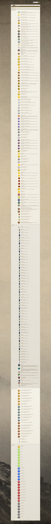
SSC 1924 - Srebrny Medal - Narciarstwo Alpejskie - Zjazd (27, 414)
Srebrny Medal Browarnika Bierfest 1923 (25, 120)
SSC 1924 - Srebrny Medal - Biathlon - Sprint (25, 411)
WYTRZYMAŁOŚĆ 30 (23, 500)
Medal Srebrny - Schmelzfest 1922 (24, 104)
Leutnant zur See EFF (23, 299)
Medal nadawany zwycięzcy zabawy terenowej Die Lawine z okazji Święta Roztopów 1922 (28, 56)
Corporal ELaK (22, 245)
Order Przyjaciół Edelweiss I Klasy (24, 38)
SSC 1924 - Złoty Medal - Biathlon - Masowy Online (26, 392)
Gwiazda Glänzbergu (23, 115)
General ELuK (22, 345)
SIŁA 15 (21, 459)
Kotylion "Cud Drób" (23, 196)
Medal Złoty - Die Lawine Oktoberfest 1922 (25, 66)
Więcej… (12, 5)
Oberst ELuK (22, 337)
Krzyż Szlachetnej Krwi (23, 46)
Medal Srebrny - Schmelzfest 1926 (24, 161)
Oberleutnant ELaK (23, 302)
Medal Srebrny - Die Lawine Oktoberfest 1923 (26, 101)
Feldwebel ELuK (22, 264)
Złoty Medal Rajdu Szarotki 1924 (24, 85)
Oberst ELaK (22, 334)
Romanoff (22, 382)
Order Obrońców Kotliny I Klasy (24, 22)
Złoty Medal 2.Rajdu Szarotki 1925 (24, 88)
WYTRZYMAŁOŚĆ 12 (23, 486)
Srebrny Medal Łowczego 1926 (24, 166)
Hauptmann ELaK (23, 310)
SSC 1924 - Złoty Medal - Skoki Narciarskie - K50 (26, 400)
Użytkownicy (17, 5)
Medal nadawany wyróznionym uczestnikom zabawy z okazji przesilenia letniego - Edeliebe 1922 (28, 178)
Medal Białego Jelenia (23, 49)
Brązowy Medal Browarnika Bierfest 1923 (25, 142)
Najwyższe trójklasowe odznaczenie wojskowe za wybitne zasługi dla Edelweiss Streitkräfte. (28, 20)
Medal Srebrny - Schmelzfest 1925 (24, 112)
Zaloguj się (15, 6)
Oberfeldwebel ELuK (23, 272)
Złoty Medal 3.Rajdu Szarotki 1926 (24, 150)
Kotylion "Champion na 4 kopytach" (24, 199)
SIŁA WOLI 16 (22, 513)
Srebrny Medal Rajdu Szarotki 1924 (24, 131)
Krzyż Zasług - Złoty (23, 30)
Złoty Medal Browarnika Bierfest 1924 (25, 77)
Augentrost (22, 364)
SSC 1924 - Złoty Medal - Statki (24, 403)
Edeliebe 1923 (22, 180)
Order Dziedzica (22, 204)
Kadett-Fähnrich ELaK (23, 356)
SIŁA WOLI (22, 516)
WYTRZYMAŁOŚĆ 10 (23, 481)
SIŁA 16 (21, 462)
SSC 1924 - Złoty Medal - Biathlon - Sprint (25, 395)
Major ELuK (22, 321)
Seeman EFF (22, 242)
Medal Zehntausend (23, 188)
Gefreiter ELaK (22, 237)
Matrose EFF (22, 234)
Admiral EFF (22, 348)
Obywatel (22, 226)
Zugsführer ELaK (22, 253)
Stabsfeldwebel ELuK (23, 280)
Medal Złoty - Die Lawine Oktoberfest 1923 (25, 69)
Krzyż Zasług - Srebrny (23, 33)
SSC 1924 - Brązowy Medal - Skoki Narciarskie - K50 (26, 433)
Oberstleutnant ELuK (23, 329)
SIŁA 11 (21, 451)
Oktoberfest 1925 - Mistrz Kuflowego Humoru (25, 213)
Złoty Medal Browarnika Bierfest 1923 (25, 74)
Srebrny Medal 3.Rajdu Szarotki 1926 (25, 158)
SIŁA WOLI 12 (22, 508)
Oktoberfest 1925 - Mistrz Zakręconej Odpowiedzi (26, 216)
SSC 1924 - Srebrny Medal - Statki (24, 419)
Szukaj (12, 6)
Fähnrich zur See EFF (23, 291)
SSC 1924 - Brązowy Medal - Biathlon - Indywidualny (26, 422)
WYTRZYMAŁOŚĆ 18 (23, 497)
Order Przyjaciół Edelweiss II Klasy (24, 41)
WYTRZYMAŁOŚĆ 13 (23, 489)
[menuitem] (36, 5)
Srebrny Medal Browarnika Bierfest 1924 (25, 123)
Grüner (21, 374)
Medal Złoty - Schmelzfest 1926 (24, 169)
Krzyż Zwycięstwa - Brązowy (24, 19)
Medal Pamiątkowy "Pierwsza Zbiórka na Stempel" (26, 208)
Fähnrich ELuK (22, 288)
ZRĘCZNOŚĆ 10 (22, 467)
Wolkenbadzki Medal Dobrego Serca (25, 221)
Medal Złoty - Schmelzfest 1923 (24, 58)
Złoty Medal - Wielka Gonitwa (24, 96)
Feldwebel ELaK (22, 261)
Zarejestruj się (18, 6)
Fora (14, 5)
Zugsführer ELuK (22, 256)
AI (35, 5)
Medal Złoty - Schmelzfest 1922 (24, 55)
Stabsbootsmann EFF (23, 283)
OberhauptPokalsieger (23, 441)
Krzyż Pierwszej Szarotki (23, 11)
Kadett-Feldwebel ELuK (23, 353)
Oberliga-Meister (22, 438)
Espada (21, 371)
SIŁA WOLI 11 (22, 505)
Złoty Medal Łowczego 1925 (24, 93)
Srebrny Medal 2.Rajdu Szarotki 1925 (25, 134)
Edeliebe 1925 (22, 185)
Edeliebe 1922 (22, 177)
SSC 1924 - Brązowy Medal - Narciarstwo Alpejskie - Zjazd (27, 430)
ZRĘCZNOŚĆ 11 (22, 470)
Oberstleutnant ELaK (23, 326)
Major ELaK (22, 318)
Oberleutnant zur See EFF (23, 307)
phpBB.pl (28, 522)
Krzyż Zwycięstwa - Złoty (23, 14)
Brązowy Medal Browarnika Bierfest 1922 (25, 139)
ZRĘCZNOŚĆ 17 (22, 478)
